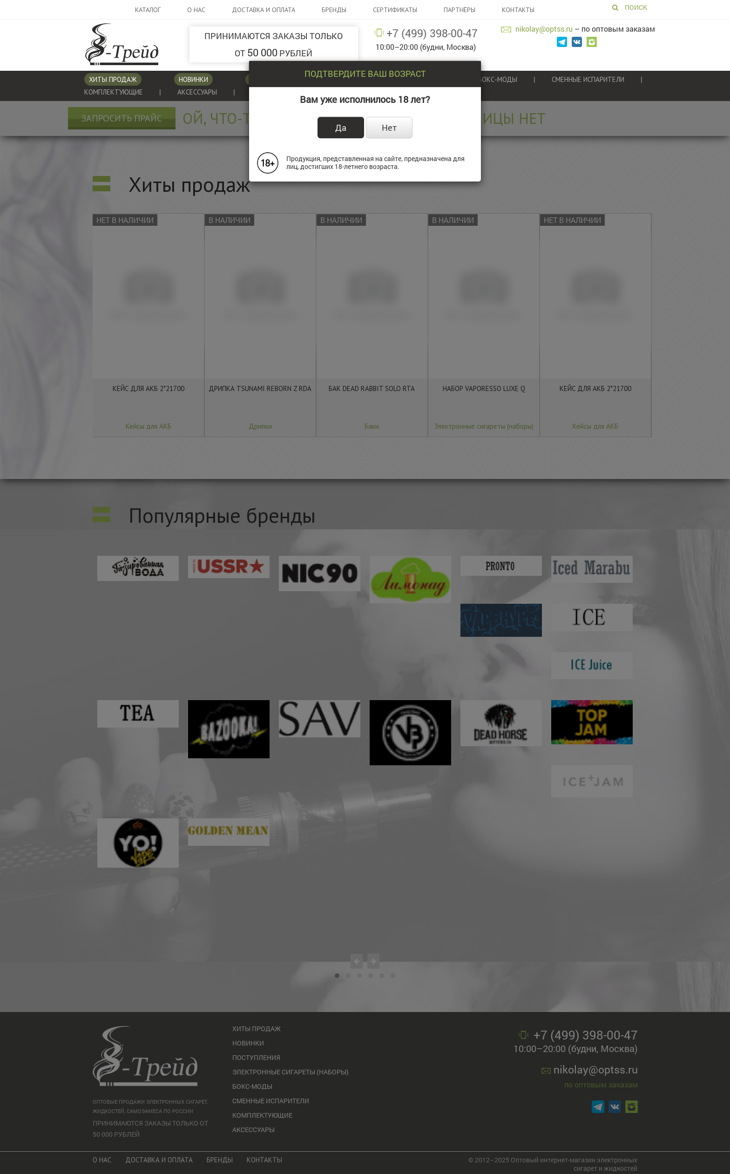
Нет (389, 127)
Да (340, 127)
